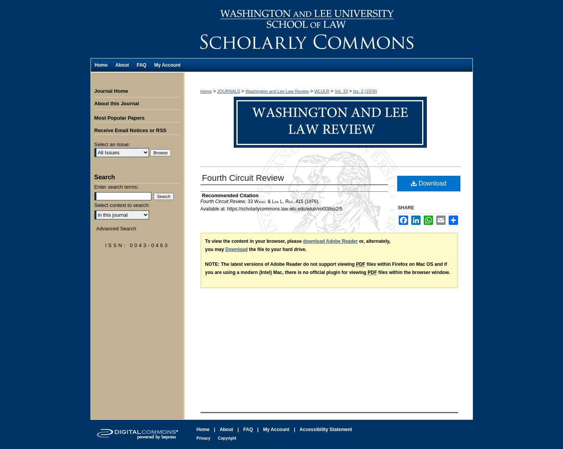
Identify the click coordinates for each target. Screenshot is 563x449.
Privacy (204, 438)
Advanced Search (116, 229)
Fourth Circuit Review (243, 178)
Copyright (227, 438)
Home (206, 91)
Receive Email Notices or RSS (130, 130)
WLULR (322, 91)
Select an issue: (112, 144)
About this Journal (116, 103)
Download (428, 183)
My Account (276, 429)
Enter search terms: (116, 187)
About (226, 429)
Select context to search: (122, 205)
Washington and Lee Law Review (328, 29)
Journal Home (111, 91)
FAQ (248, 429)
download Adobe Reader (330, 241)
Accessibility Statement (326, 429)
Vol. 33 (341, 91)
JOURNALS (228, 91)
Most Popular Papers (119, 118)
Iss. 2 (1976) (365, 91)
